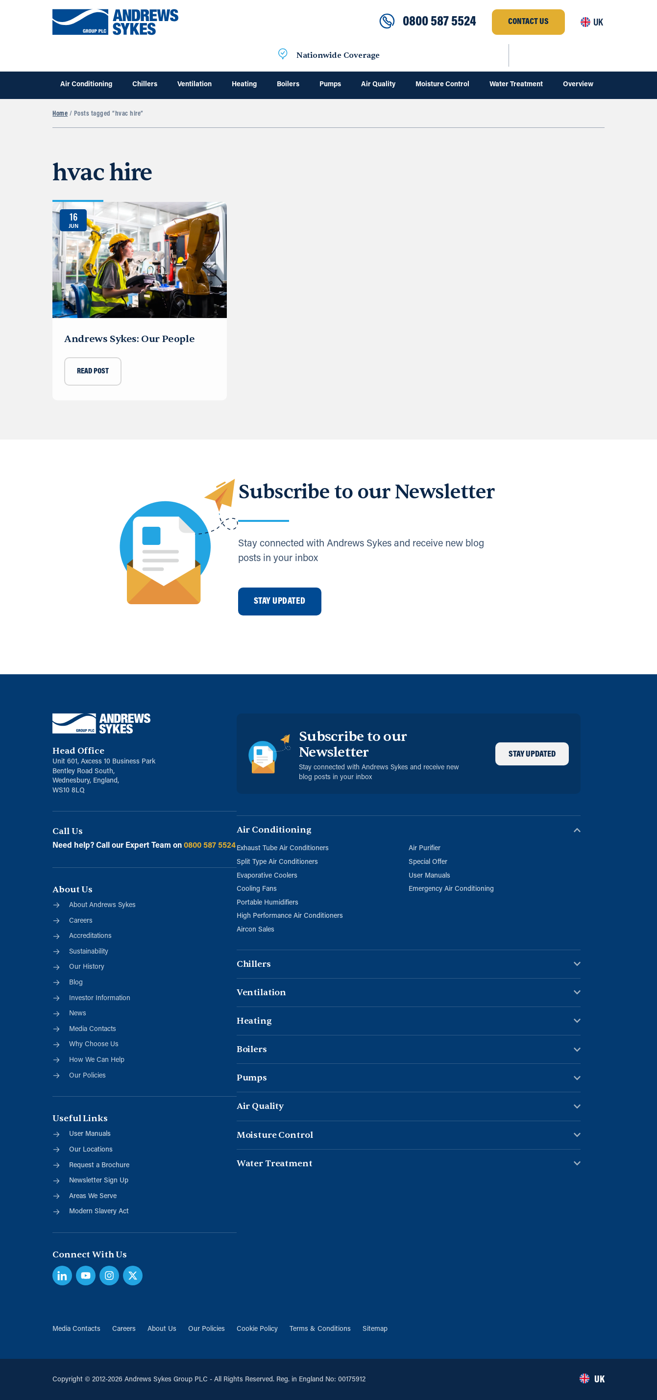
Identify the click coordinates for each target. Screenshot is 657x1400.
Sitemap (375, 1329)
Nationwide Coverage (338, 55)
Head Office (78, 751)
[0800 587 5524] (387, 22)
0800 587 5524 (439, 22)
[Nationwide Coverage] (283, 55)
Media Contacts (76, 1329)
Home (60, 114)
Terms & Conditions (320, 1329)
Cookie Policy (257, 1329)
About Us (161, 1329)
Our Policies (206, 1329)
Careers (124, 1329)
